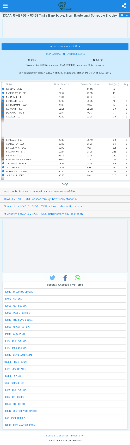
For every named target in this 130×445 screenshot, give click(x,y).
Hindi (124, 15)
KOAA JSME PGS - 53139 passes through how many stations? (40, 199)
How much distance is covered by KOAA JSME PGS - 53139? (39, 191)
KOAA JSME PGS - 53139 (64, 46)
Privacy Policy (77, 435)
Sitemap (50, 435)
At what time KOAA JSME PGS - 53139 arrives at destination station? (44, 206)
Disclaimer (62, 435)
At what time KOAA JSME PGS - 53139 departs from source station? (44, 213)
